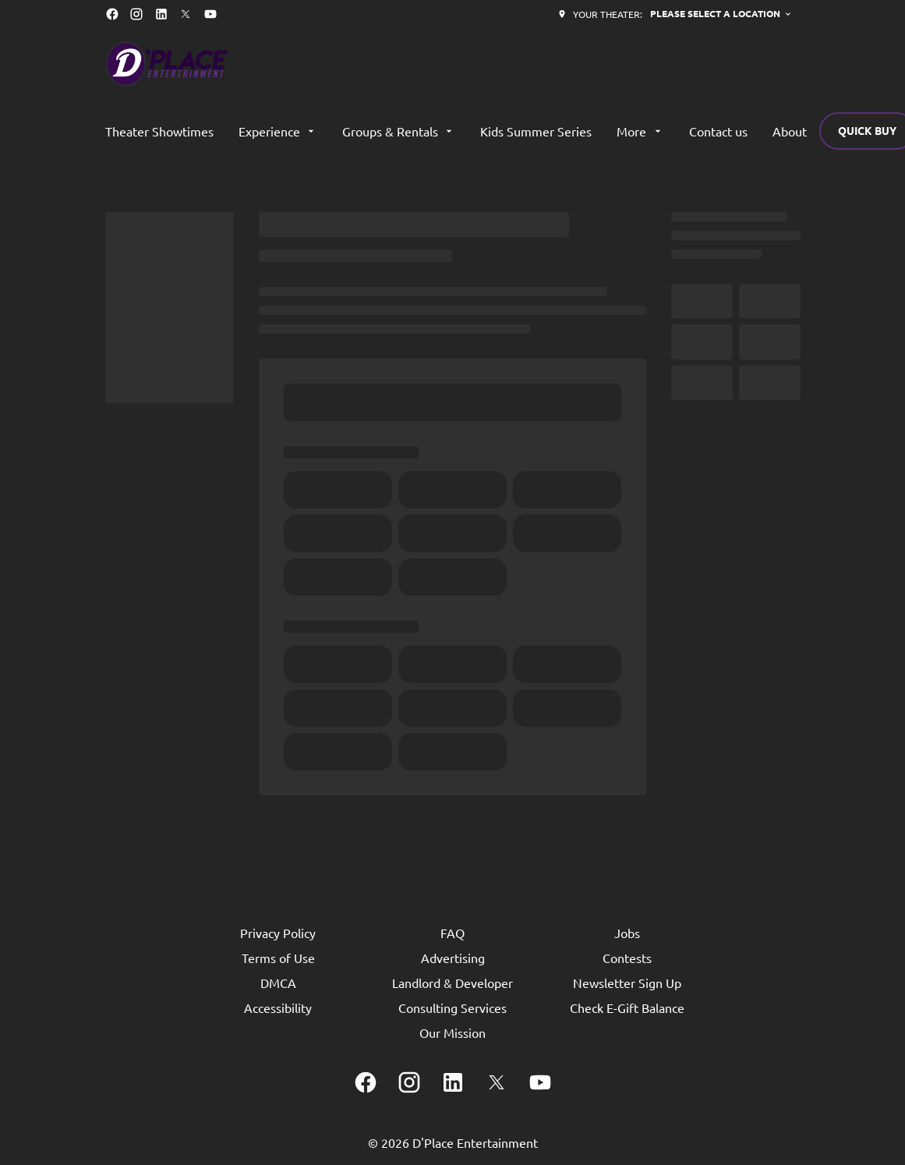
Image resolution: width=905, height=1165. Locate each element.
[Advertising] (453, 957)
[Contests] (627, 957)
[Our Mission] (452, 1032)
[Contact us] (718, 131)
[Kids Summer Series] (536, 131)
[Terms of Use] (278, 957)
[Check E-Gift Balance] (627, 1007)
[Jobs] (627, 932)
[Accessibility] (278, 1007)
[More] (640, 131)
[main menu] (456, 131)
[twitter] (186, 14)
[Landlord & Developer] (452, 982)
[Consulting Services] (452, 1007)
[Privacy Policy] (278, 932)
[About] (789, 131)
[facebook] (112, 14)
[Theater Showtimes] (159, 131)
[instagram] (136, 14)
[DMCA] (278, 982)
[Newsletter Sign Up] (627, 982)
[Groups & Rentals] (398, 131)
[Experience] (278, 131)
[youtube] (210, 14)
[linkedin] (161, 14)
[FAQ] (452, 932)
